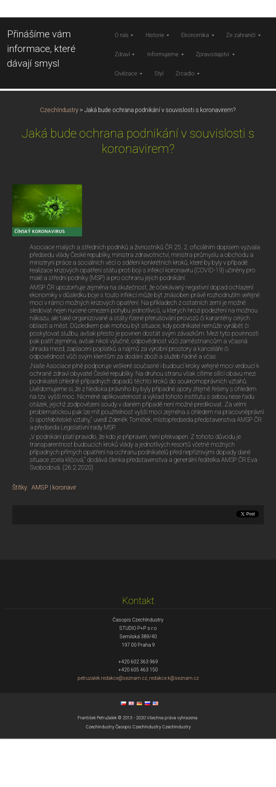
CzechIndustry (59, 221)
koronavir (64, 598)
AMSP (39, 598)
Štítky (19, 598)
